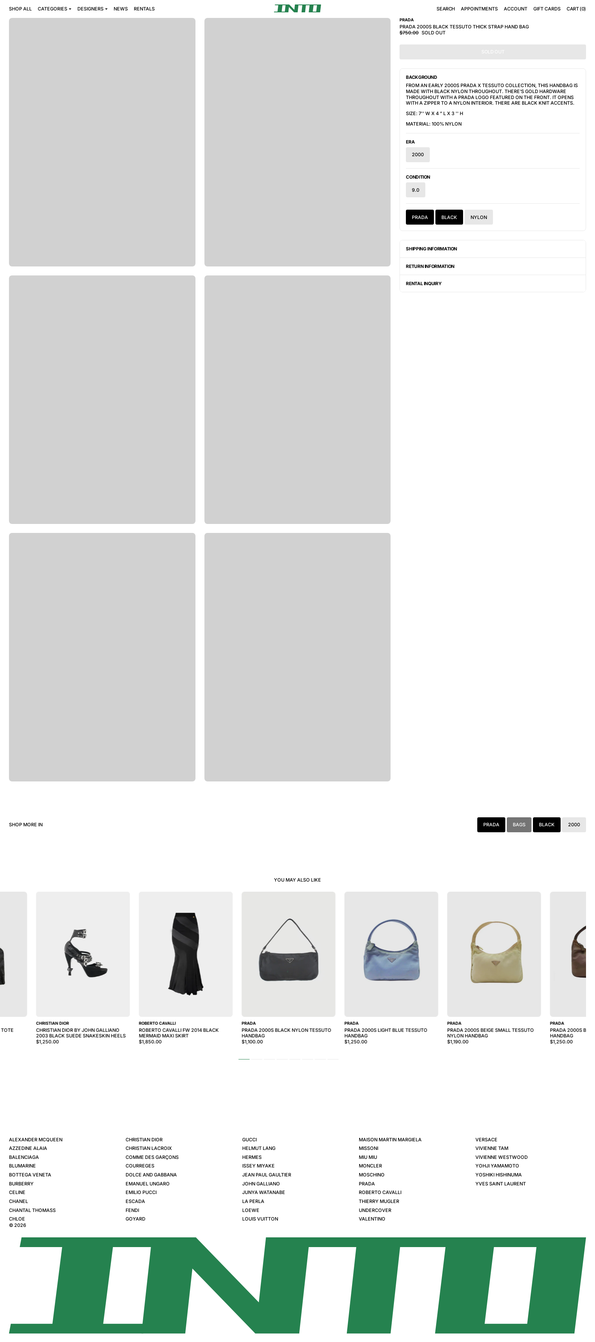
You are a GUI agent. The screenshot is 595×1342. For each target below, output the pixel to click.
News (121, 9)
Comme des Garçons (152, 1157)
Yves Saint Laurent (500, 1184)
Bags (519, 824)
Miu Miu (368, 1157)
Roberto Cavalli (380, 1192)
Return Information (430, 266)
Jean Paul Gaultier (266, 1175)
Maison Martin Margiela (390, 1139)
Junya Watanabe (263, 1192)
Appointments (479, 9)
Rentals (144, 9)
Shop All (20, 9)
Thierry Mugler (379, 1201)
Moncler (370, 1166)
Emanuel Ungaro (148, 1184)
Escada (135, 1201)
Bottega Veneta (30, 1175)
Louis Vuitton (260, 1219)
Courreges (140, 1166)
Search (446, 9)
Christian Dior (144, 1139)
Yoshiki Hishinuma (498, 1175)
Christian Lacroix (149, 1148)
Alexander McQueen (35, 1139)
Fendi (132, 1210)
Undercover (375, 1210)
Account (515, 9)
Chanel (18, 1201)
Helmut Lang (258, 1148)
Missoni (368, 1148)
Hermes (252, 1157)
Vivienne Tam (491, 1148)
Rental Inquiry (423, 283)
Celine (17, 1192)
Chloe (17, 1219)
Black (449, 217)
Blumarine (22, 1166)
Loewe (250, 1210)
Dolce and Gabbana (151, 1175)
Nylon (479, 217)
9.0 (415, 190)
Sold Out (492, 52)
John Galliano (261, 1184)
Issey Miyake (258, 1166)
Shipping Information (431, 249)
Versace (486, 1139)
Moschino (372, 1175)
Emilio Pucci (141, 1192)
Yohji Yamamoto (497, 1166)
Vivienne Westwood (501, 1157)
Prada (420, 217)
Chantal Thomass (32, 1210)
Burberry (21, 1184)
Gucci (249, 1139)
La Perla (253, 1201)
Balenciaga (24, 1157)
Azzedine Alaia (28, 1148)
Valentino (372, 1219)
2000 (418, 154)
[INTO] (297, 8)
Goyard (135, 1219)
